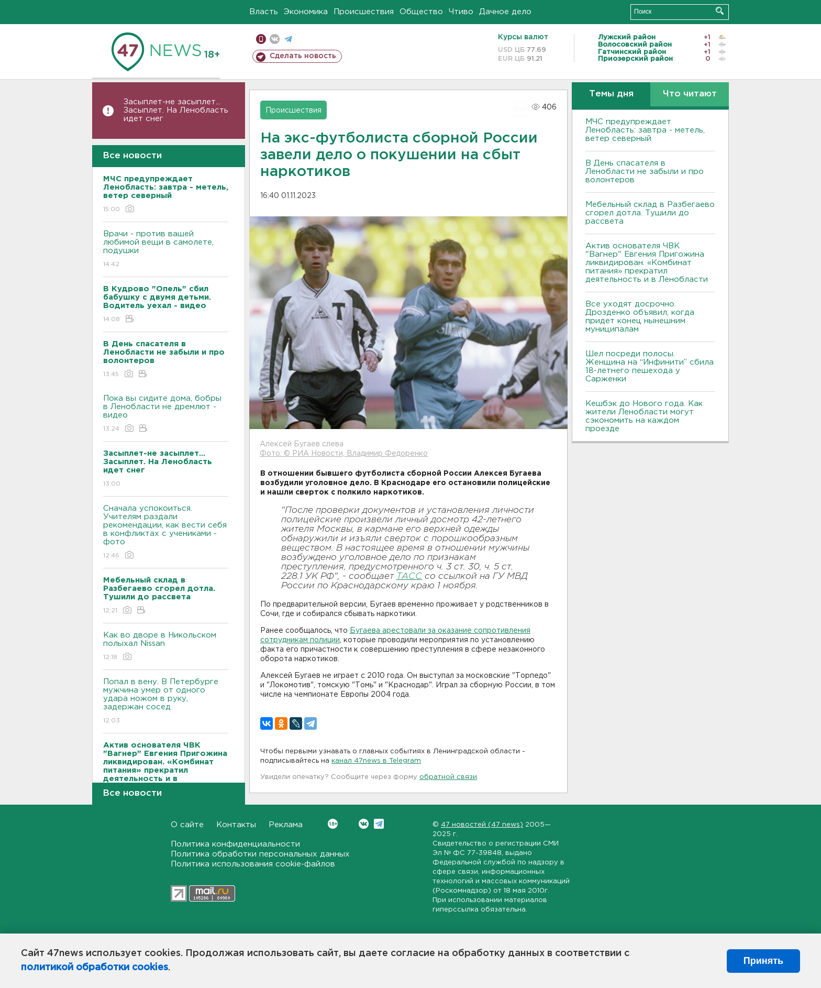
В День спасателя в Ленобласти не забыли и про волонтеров (644, 171)
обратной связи (448, 777)
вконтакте (275, 39)
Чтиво (461, 11)
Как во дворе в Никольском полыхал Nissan (165, 647)
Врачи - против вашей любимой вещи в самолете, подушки (165, 249)
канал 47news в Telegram (376, 761)
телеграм (288, 39)
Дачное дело (505, 11)
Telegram (379, 824)
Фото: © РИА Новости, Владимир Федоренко (344, 454)
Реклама (286, 824)
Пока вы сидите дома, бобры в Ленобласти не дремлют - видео (165, 414)
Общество (421, 11)
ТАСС (409, 576)
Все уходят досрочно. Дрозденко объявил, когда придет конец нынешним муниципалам (639, 317)
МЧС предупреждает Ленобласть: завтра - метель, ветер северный (645, 130)
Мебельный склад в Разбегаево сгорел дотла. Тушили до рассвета (650, 213)
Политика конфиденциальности (235, 844)
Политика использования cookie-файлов (253, 864)
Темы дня (611, 94)
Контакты (236, 824)
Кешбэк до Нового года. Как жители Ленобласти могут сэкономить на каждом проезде (644, 416)
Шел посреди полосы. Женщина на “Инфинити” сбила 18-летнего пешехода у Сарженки (649, 366)
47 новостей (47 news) (482, 825)
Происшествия (364, 11)
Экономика (306, 11)
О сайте (187, 824)
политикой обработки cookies (94, 967)
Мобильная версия (261, 39)
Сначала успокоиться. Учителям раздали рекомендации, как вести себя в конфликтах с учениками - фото (165, 532)
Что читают (690, 94)
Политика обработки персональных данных (260, 854)
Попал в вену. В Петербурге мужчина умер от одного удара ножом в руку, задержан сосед (165, 701)
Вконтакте (333, 824)
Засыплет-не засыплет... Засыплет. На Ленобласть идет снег (176, 110)
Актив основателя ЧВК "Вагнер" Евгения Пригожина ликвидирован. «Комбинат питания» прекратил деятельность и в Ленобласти (646, 263)
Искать (720, 11)
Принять (763, 961)
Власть (263, 11)
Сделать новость (303, 56)
